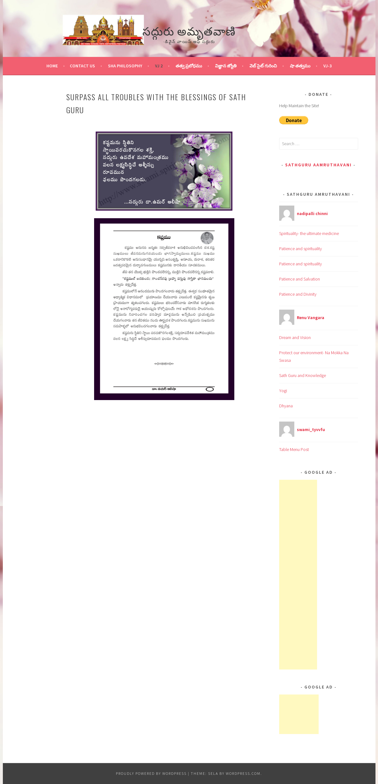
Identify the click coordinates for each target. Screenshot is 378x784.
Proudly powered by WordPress (151, 773)
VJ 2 (159, 66)
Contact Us (82, 66)
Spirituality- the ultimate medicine (309, 233)
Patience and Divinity (297, 294)
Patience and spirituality (300, 248)
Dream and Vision (295, 337)
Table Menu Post (294, 449)
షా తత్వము (300, 66)
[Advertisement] (298, 575)
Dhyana (286, 406)
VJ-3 (327, 66)
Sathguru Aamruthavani (318, 165)
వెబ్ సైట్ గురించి (263, 66)
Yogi (283, 390)
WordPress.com (243, 773)
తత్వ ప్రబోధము (189, 66)
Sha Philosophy (125, 66)
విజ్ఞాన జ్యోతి (226, 66)
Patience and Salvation (299, 279)
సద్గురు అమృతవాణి (189, 30)
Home (52, 66)
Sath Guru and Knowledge (302, 375)
